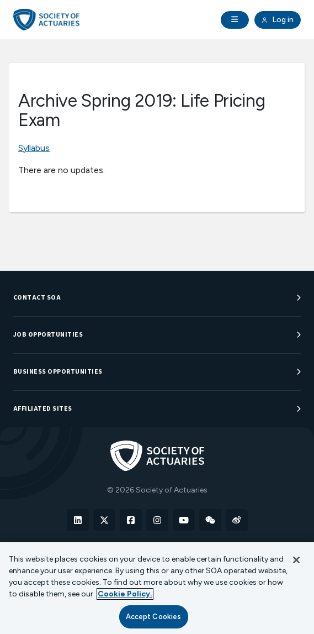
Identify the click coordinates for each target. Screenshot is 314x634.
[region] (157, 588)
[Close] (296, 560)
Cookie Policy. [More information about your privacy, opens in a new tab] (125, 594)
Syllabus (34, 148)
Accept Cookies (154, 616)
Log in (278, 20)
